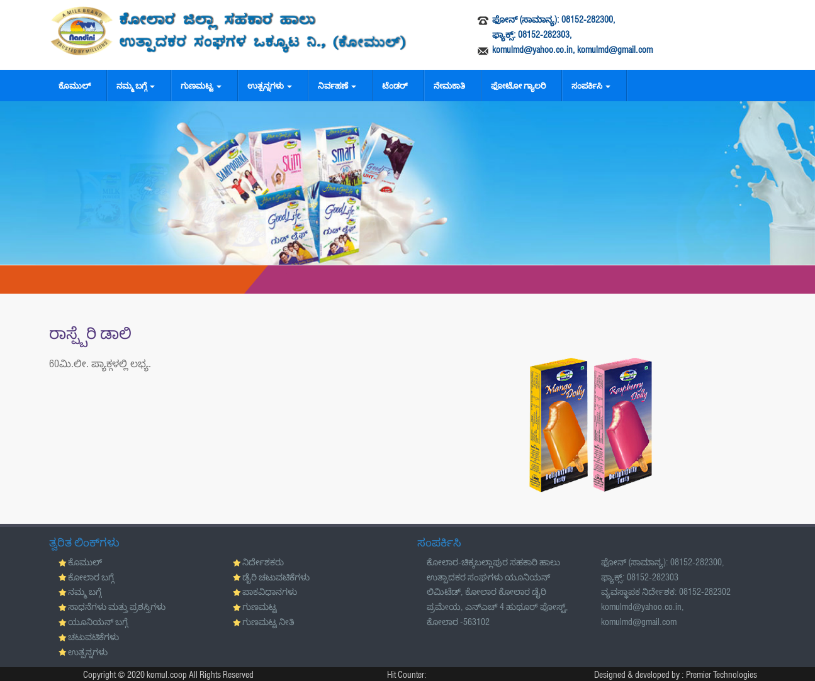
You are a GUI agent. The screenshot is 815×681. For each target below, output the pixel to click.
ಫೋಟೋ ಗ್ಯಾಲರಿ (518, 85)
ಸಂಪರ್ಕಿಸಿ (590, 85)
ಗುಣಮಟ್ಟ (201, 85)
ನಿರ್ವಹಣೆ (337, 85)
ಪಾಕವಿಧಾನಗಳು (269, 592)
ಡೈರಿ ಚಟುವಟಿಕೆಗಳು (276, 577)
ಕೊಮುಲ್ (75, 85)
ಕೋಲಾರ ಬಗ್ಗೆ (91, 577)
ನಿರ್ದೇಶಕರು (263, 562)
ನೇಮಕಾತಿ (449, 85)
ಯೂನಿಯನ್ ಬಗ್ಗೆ (98, 622)
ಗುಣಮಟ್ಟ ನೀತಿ (268, 622)
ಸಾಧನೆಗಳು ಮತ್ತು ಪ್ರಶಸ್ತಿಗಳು (117, 607)
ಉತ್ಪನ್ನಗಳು (269, 85)
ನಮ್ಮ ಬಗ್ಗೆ (135, 85)
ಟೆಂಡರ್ (395, 85)
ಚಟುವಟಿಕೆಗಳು (93, 637)
